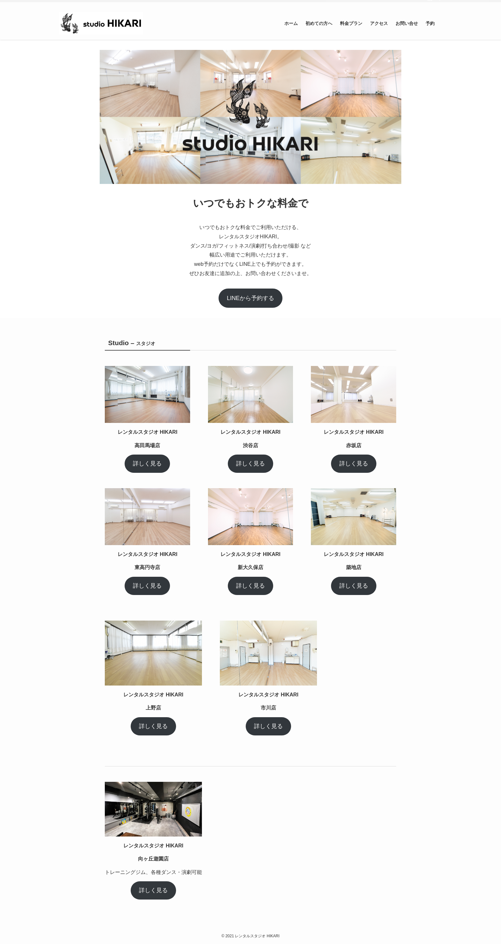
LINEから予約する (250, 298)
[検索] (438, 3)
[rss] (430, 3)
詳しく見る (147, 463)
